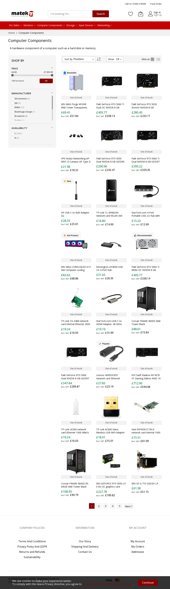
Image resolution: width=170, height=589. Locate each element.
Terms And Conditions (32, 541)
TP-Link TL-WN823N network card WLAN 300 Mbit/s (109, 216)
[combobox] (70, 13)
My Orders (137, 546)
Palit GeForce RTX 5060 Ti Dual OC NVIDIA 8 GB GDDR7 (110, 107)
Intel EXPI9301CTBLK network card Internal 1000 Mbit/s (146, 432)
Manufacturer (21, 93)
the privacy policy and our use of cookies (107, 584)
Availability (19, 128)
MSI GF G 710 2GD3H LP (145, 483)
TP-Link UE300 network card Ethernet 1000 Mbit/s (75, 431)
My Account (138, 541)
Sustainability (32, 557)
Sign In (157, 12)
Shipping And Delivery (85, 546)
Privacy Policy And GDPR (32, 546)
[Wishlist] (130, 13)
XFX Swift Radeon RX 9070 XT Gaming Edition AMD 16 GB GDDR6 (146, 378)
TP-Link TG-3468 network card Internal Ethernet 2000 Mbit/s (75, 324)
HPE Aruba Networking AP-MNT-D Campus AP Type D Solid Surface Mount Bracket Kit (76, 163)
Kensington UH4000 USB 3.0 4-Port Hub (109, 268)
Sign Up (158, 14)
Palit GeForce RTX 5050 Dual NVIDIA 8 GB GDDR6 (110, 160)
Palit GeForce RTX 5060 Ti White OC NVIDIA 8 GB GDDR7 (145, 270)
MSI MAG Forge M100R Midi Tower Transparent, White (74, 107)
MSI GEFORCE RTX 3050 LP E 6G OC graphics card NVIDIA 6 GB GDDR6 (111, 486)
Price (15, 68)
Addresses (137, 552)
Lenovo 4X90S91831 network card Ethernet (108, 377)
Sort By (68, 59)
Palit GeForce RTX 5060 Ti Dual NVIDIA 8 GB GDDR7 (146, 160)
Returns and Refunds (32, 552)
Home (12, 32)
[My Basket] (140, 13)
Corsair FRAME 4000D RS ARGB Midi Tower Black (74, 485)
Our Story (85, 541)
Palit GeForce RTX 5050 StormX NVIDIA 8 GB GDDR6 (144, 107)
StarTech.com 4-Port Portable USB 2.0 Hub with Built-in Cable (146, 216)
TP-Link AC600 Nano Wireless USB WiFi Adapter (110, 431)
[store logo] (22, 14)
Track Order (156, 3)
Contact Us (85, 552)
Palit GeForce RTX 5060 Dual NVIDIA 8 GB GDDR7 (75, 377)
